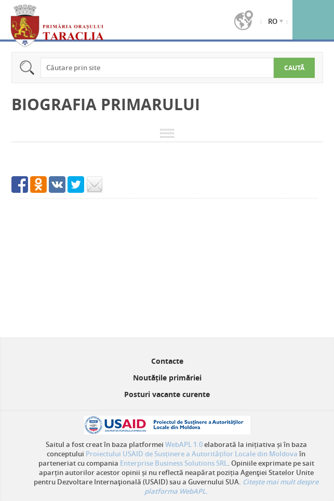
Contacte (167, 361)
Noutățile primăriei (167, 378)
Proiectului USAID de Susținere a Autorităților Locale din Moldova (192, 453)
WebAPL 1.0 (184, 444)
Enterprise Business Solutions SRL (174, 463)
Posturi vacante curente (167, 394)
